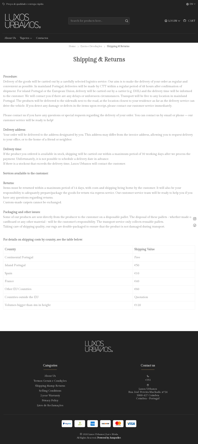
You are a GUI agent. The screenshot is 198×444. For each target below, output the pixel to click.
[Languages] (191, 4)
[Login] (172, 21)
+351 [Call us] (148, 378)
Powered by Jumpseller (109, 437)
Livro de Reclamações (50, 405)
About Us (50, 376)
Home (72, 46)
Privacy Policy (50, 400)
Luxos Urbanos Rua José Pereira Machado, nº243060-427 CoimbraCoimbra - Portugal (147, 392)
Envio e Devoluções (91, 46)
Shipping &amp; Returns (50, 385)
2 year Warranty (50, 395)
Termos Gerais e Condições (50, 380)
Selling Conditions (50, 390)
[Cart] (189, 21)
